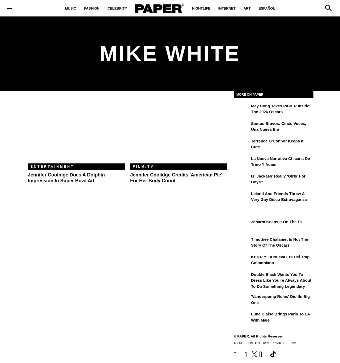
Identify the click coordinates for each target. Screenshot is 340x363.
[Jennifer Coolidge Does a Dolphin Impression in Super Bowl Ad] (76, 131)
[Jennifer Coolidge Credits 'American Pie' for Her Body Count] (178, 131)
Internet (227, 8)
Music (70, 8)
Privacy (278, 343)
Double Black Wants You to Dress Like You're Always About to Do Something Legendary (281, 280)
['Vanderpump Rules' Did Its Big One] (241, 300)
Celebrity (117, 8)
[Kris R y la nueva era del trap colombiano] (241, 260)
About (239, 343)
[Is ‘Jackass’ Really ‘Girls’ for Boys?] (241, 180)
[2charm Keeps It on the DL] (241, 225)
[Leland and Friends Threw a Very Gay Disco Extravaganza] (241, 197)
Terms (292, 343)
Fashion (92, 8)
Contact (253, 343)
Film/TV (143, 166)
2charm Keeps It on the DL (277, 222)
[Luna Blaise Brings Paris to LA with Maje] (241, 317)
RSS (266, 343)
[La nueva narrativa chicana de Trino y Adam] (241, 162)
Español (266, 8)
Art (247, 8)
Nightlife (201, 8)
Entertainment (52, 166)
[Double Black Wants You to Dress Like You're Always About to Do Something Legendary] (241, 278)
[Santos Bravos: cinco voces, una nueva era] (241, 127)
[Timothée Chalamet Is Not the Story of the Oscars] (241, 243)
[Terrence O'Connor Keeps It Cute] (241, 144)
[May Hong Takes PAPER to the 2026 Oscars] (241, 109)
